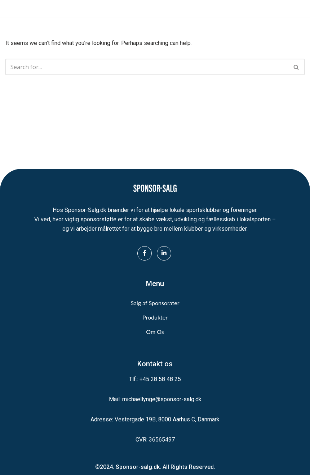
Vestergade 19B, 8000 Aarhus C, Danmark (167, 419)
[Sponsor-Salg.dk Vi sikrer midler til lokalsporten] (27, 8)
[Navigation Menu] (296, 8)
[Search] (146, 67)
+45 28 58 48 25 (160, 379)
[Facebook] (144, 253)
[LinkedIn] (164, 253)
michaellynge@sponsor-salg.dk (161, 399)
